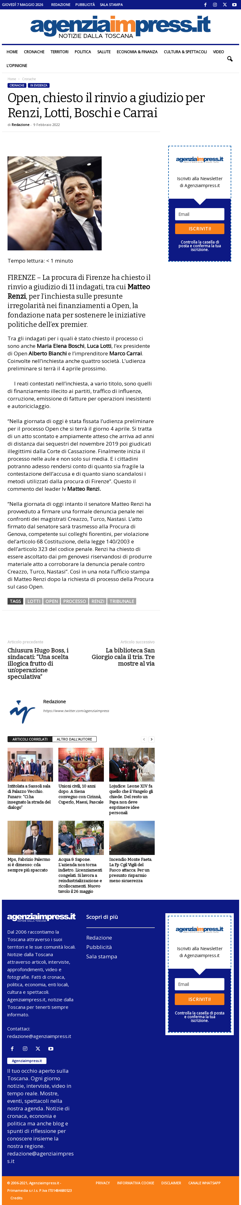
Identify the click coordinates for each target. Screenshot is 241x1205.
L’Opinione (17, 65)
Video (218, 52)
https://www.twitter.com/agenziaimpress (76, 710)
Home (12, 52)
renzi (97, 601)
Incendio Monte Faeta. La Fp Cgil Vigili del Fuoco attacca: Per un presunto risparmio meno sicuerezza (130, 870)
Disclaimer (171, 1183)
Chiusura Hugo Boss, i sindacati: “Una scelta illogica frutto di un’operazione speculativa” (38, 663)
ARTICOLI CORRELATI (30, 739)
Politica (83, 52)
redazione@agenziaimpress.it (39, 1036)
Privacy (103, 1183)
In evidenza (38, 85)
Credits (16, 1198)
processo (74, 601)
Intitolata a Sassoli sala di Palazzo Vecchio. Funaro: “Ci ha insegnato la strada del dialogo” (29, 797)
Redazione (60, 4)
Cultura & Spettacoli (185, 52)
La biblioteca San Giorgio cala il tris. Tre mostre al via (123, 657)
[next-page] (151, 739)
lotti (33, 601)
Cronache (34, 52)
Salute (103, 52)
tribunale (122, 601)
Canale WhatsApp (204, 1183)
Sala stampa (111, 4)
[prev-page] (144, 739)
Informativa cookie (135, 1183)
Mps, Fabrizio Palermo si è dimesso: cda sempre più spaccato (29, 864)
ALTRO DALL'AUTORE (74, 739)
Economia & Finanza (137, 52)
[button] (230, 59)
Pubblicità (85, 4)
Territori (59, 52)
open (52, 601)
